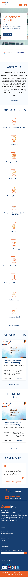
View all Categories (14, 325)
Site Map (3, 540)
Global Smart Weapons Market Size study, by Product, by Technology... (13, 362)
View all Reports (14, 384)
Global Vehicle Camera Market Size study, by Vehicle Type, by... (12, 424)
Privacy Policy (5, 531)
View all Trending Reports (14, 448)
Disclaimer (4, 536)
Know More (7, 34)
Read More (20, 378)
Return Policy (5, 538)
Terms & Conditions (7, 533)
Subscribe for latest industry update (11, 550)
